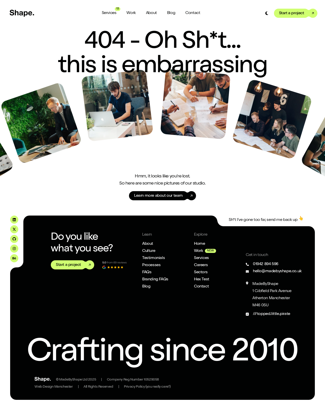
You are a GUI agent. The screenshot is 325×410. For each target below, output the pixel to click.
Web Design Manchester (54, 387)
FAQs (146, 272)
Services (109, 13)
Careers (201, 265)
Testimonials (153, 258)
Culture (148, 251)
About (151, 13)
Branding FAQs (155, 280)
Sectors (200, 272)
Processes (151, 265)
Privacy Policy (147, 387)
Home (199, 244)
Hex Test (201, 280)
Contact (192, 13)
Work (131, 13)
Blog (171, 13)
